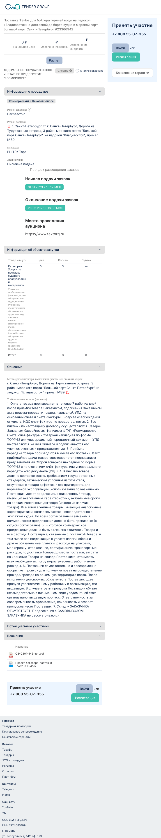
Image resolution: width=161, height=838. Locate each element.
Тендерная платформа (17, 726)
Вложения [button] (54, 636)
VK (4, 812)
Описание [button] (54, 367)
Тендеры (8, 755)
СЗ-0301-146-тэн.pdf (29, 653)
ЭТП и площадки (13, 760)
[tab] (54, 91)
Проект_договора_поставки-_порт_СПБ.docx (34, 664)
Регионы (8, 765)
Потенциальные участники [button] (54, 626)
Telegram (8, 789)
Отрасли (8, 771)
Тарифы (7, 749)
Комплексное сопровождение (22, 731)
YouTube (7, 807)
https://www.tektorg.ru (44, 234)
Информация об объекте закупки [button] (54, 249)
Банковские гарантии (16, 737)
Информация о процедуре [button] (54, 91)
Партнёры (9, 776)
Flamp (6, 794)
